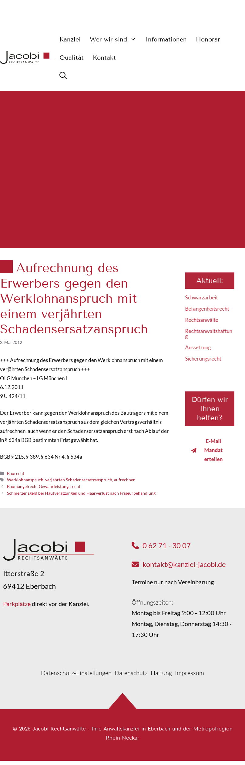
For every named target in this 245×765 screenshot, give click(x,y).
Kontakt (104, 57)
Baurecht (15, 473)
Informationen (166, 39)
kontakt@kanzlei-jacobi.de (184, 564)
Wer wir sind (115, 39)
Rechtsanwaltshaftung (212, 333)
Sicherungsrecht (207, 358)
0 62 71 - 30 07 (167, 545)
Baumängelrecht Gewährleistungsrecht (43, 486)
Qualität (71, 57)
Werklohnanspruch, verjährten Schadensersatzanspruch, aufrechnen (71, 479)
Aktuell (212, 280)
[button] (63, 76)
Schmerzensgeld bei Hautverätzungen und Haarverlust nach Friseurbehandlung (81, 493)
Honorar (208, 39)
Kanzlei (70, 39)
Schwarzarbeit (205, 297)
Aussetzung (201, 347)
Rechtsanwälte (205, 320)
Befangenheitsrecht (211, 308)
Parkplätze (17, 603)
